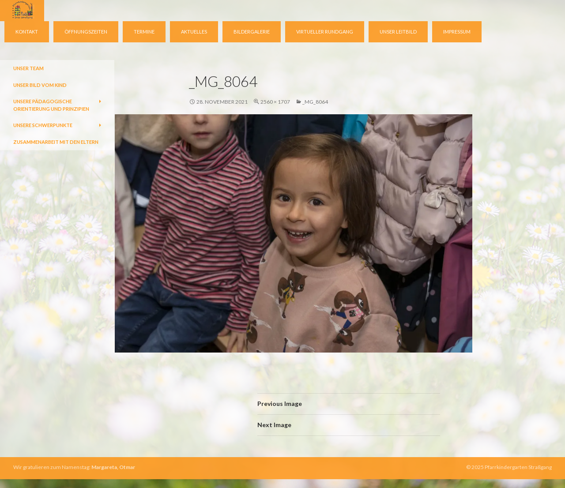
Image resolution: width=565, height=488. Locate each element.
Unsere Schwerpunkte (42, 125)
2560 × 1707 (275, 101)
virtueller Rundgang (324, 31)
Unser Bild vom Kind (40, 85)
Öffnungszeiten (85, 31)
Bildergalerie (252, 31)
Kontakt (26, 31)
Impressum (457, 31)
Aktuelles (194, 31)
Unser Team (28, 68)
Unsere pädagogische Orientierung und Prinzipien (51, 105)
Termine (144, 31)
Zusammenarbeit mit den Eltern (55, 142)
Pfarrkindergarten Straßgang (518, 467)
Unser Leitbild (398, 31)
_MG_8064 (315, 101)
